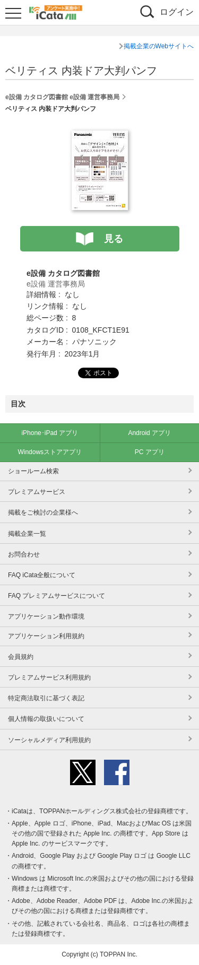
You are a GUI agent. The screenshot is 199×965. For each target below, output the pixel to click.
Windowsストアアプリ (50, 452)
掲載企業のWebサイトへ (159, 46)
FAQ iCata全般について (41, 575)
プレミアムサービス (36, 491)
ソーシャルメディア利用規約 (49, 740)
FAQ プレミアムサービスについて (56, 595)
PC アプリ (150, 452)
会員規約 (20, 656)
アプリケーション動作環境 (46, 616)
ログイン (177, 11)
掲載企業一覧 (27, 533)
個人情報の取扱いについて (46, 719)
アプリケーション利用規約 (46, 636)
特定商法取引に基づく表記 (46, 698)
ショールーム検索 (33, 471)
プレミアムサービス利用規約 (49, 677)
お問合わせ (24, 554)
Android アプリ (149, 433)
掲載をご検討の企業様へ (43, 512)
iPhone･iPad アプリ (49, 433)
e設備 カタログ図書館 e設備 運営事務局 (62, 97)
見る (113, 238)
